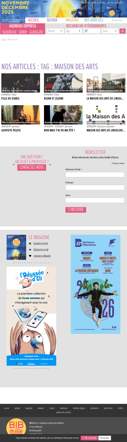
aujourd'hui (9, 31)
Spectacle (16, 126)
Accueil (3, 39)
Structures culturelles (105, 126)
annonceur (63, 410)
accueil (6, 410)
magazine (28, 410)
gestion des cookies (63, 414)
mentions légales (79, 410)
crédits (120, 410)
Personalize (104, 438)
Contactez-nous (32, 167)
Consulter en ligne (40, 245)
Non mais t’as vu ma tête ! (59, 130)
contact (52, 410)
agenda (17, 410)
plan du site (108, 410)
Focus (99, 94)
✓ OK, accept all (89, 438)
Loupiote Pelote (11, 130)
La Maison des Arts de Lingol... (105, 98)
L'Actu (14, 94)
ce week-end (36, 31)
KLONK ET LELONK (53, 98)
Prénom (69, 182)
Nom (67, 195)
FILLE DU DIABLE (10, 98)
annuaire (41, 410)
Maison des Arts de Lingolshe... (106, 130)
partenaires (94, 410)
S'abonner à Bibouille (42, 258)
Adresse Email (73, 170)
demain (23, 31)
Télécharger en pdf (41, 251)
